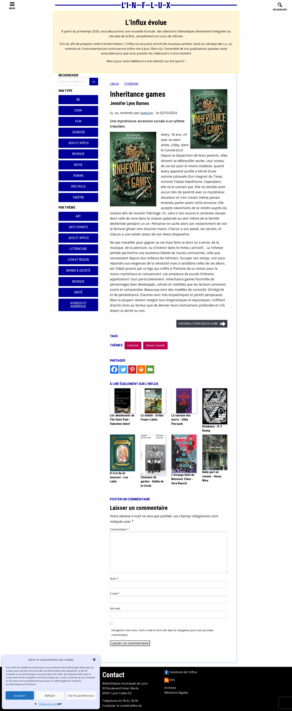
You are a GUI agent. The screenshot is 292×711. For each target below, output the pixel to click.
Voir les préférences (81, 695)
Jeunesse (78, 132)
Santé (78, 292)
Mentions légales (176, 692)
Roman (78, 175)
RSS (169, 680)
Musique (78, 154)
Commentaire (119, 529)
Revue (78, 165)
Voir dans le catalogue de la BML (198, 323)
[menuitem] (117, 84)
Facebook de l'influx (180, 672)
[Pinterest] (132, 369)
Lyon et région (78, 260)
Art (78, 216)
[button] (94, 659)
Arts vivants (78, 227)
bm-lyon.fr (177, 61)
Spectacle (78, 186)
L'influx (114, 84)
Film (78, 121)
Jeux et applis (78, 143)
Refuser (50, 695)
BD (78, 99)
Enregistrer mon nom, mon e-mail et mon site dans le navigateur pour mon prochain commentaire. (162, 632)
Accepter (20, 695)
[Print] (141, 369)
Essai (78, 110)
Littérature (78, 249)
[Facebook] (114, 369)
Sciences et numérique (78, 304)
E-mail (115, 593)
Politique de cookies (49, 704)
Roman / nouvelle (155, 345)
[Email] (150, 369)
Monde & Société (78, 270)
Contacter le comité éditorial (122, 706)
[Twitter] (123, 369)
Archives (170, 688)
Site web (115, 608)
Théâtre (78, 197)
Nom (114, 578)
